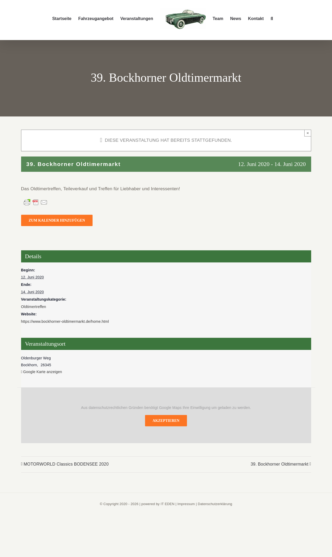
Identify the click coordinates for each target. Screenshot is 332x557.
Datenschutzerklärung (215, 504)
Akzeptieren (166, 421)
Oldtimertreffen (33, 307)
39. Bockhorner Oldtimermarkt (279, 464)
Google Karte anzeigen (42, 372)
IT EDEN (167, 504)
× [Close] (308, 133)
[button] (272, 19)
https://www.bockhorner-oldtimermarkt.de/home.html (65, 321)
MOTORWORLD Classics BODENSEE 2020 (66, 464)
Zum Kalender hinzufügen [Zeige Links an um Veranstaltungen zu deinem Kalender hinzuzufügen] (57, 220)
